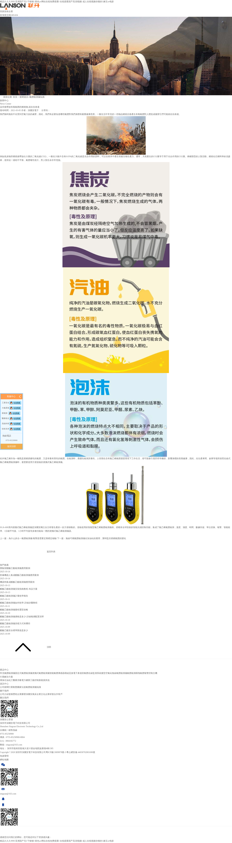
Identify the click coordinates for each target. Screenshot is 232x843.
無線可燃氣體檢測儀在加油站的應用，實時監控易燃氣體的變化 (96, 539)
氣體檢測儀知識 (36, 97)
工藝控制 (34, 681)
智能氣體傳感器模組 (59, 674)
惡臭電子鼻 (74, 674)
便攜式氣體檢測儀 (41, 674)
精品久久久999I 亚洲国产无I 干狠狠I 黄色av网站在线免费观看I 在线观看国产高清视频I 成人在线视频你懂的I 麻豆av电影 (57, 1)
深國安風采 (31, 695)
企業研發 (49, 695)
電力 (24, 681)
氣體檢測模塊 (133, 674)
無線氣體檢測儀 (119, 674)
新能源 (42, 681)
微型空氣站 (106, 674)
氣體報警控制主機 (148, 674)
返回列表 (27, 551)
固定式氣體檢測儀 (23, 674)
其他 (47, 681)
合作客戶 (58, 695)
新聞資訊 (24, 97)
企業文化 (41, 695)
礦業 (28, 681)
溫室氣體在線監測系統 (90, 674)
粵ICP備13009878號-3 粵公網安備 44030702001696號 (70, 753)
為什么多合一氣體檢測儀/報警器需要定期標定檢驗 (33, 539)
